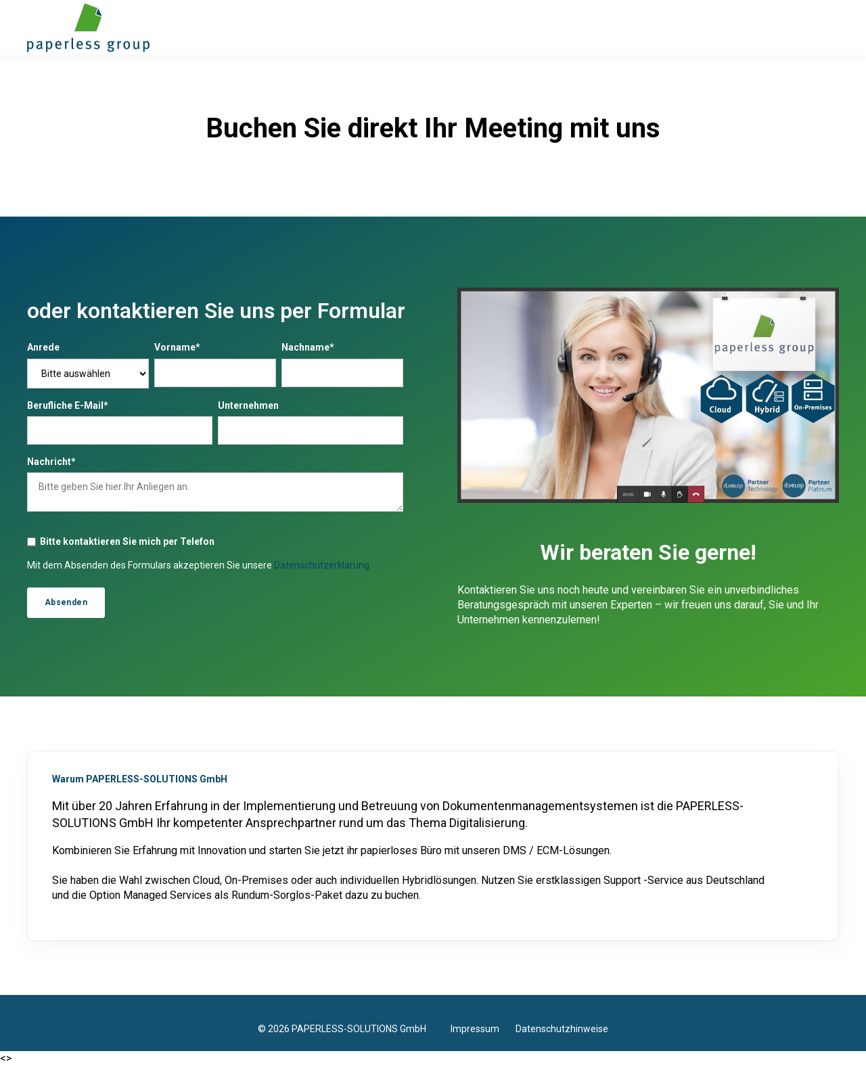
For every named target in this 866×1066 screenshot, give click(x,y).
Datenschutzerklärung (321, 565)
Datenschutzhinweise (562, 1028)
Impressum (483, 1028)
